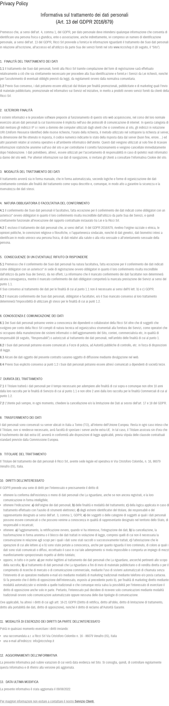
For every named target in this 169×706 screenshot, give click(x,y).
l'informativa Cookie (143, 157)
